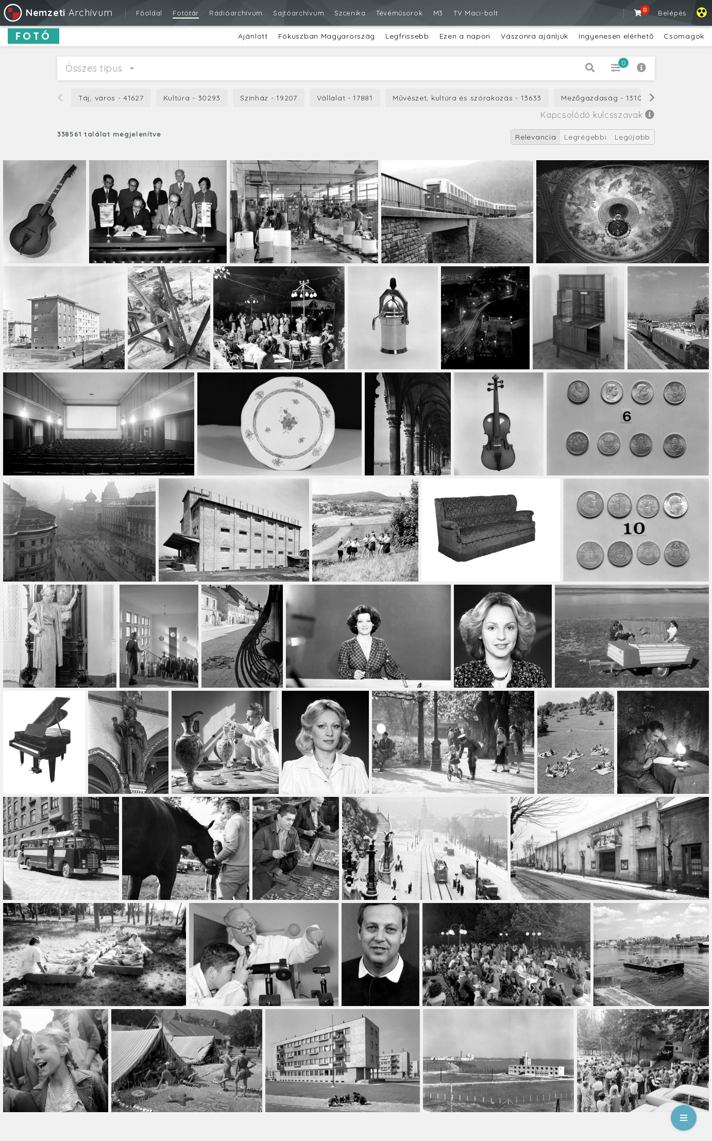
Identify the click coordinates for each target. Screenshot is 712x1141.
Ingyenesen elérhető (616, 36)
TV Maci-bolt (475, 13)
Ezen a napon (464, 36)
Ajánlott (253, 36)
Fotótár (186, 13)
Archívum (57, 12)
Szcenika (350, 13)
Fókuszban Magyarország (326, 36)
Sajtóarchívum (298, 13)
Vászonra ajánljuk (534, 36)
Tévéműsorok (399, 13)
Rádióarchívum (236, 13)
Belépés (672, 13)
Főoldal (149, 13)
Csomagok (684, 36)
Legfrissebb (407, 36)
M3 (438, 13)
